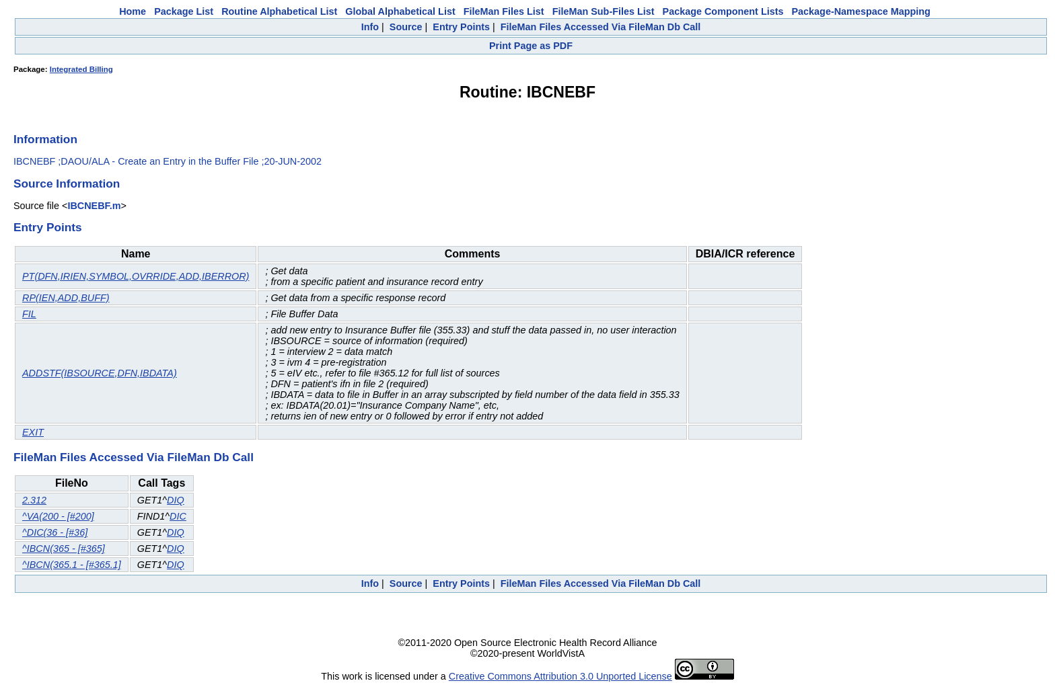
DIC (178, 516)
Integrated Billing (81, 69)
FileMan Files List (504, 11)
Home (132, 11)
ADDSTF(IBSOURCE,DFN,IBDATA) (99, 373)
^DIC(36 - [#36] (54, 532)
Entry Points (461, 27)
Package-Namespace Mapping (861, 11)
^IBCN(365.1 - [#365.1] (71, 564)
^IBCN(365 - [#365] (63, 548)
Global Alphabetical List (400, 11)
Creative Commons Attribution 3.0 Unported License (560, 676)
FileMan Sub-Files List (603, 11)
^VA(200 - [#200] (58, 516)
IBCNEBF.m (93, 205)
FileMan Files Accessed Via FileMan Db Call (601, 27)
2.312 (34, 500)
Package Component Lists (723, 11)
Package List (183, 11)
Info (370, 27)
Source (406, 27)
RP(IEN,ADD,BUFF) (66, 297)
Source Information (66, 183)
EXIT (33, 432)
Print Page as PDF (531, 45)
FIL (29, 314)
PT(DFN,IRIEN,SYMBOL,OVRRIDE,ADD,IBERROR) (135, 276)
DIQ (175, 500)
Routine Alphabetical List (279, 11)
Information (45, 139)
